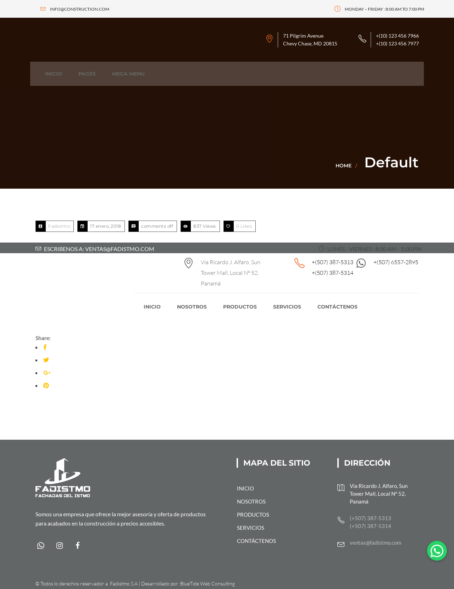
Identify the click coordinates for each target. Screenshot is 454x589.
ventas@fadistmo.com (375, 542)
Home (343, 165)
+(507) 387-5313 (332, 262)
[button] (437, 551)
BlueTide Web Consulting (207, 583)
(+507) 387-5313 (370, 518)
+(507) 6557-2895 (395, 262)
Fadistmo (59, 226)
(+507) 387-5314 (370, 526)
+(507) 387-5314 (332, 272)
